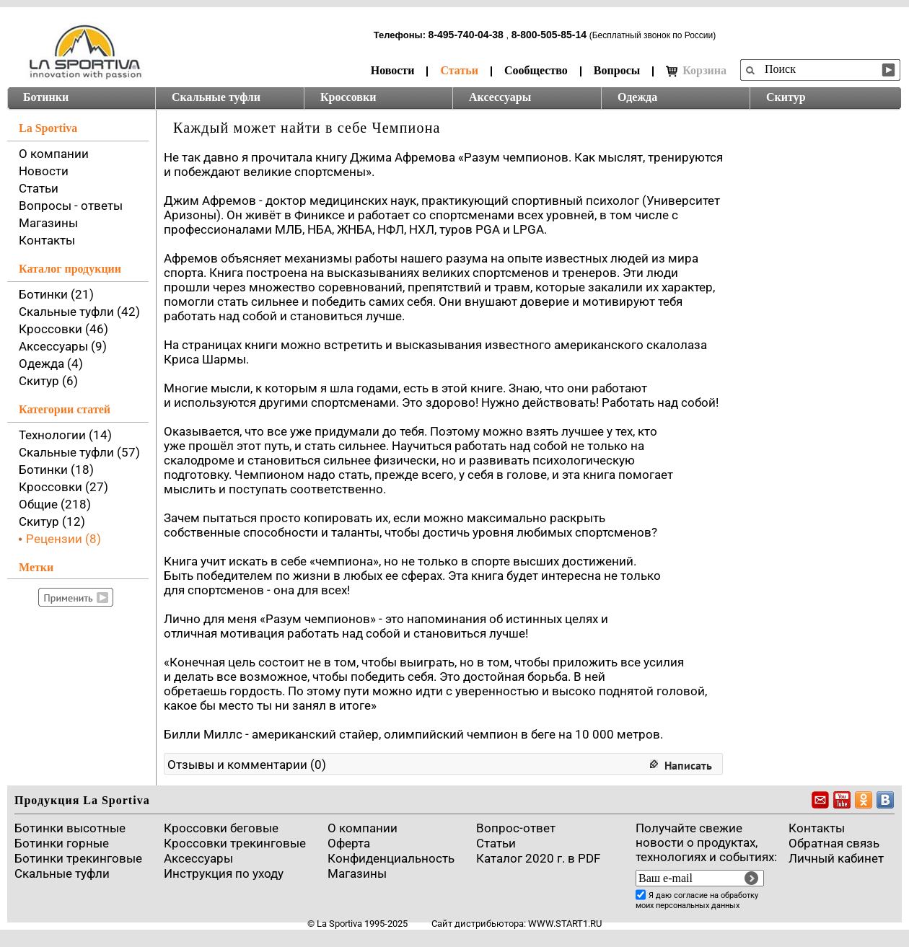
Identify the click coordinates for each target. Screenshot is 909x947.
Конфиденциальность (391, 858)
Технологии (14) (65, 435)
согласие (691, 895)
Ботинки (46, 97)
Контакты (47, 240)
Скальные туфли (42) (79, 311)
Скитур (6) (48, 381)
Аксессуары (500, 97)
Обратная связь (834, 843)
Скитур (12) (52, 521)
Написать (688, 765)
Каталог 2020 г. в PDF (538, 858)
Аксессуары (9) (63, 346)
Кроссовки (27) (63, 487)
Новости (393, 70)
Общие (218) (55, 504)
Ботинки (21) (56, 294)
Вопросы (617, 70)
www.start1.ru (565, 923)
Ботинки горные (61, 843)
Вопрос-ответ (516, 828)
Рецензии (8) (63, 539)
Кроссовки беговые (221, 828)
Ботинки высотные (70, 828)
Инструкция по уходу (224, 873)
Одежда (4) (51, 363)
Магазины (48, 223)
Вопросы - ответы (71, 205)
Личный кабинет (836, 858)
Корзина (696, 70)
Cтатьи (496, 843)
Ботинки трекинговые (78, 858)
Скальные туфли (216, 97)
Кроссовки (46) (63, 329)
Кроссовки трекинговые (235, 843)
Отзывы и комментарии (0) (246, 764)
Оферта (349, 843)
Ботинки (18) (56, 469)
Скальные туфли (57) (79, 452)
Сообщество (536, 70)
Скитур (786, 97)
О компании (54, 153)
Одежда (637, 97)
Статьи (459, 70)
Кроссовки (348, 97)
